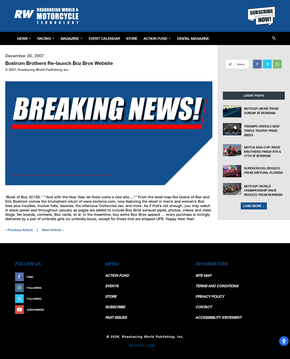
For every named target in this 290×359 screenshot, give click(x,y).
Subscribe (88, 309)
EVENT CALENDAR (104, 38)
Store (131, 38)
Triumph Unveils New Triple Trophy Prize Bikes (261, 130)
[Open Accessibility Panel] (284, 341)
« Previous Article (19, 230)
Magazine (71, 38)
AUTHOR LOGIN (142, 345)
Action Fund (157, 38)
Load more (253, 206)
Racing (45, 38)
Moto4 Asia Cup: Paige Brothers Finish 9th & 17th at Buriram (262, 151)
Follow (90, 287)
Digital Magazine (193, 38)
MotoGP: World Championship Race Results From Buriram (263, 190)
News (24, 38)
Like (92, 276)
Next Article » (52, 230)
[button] (274, 39)
